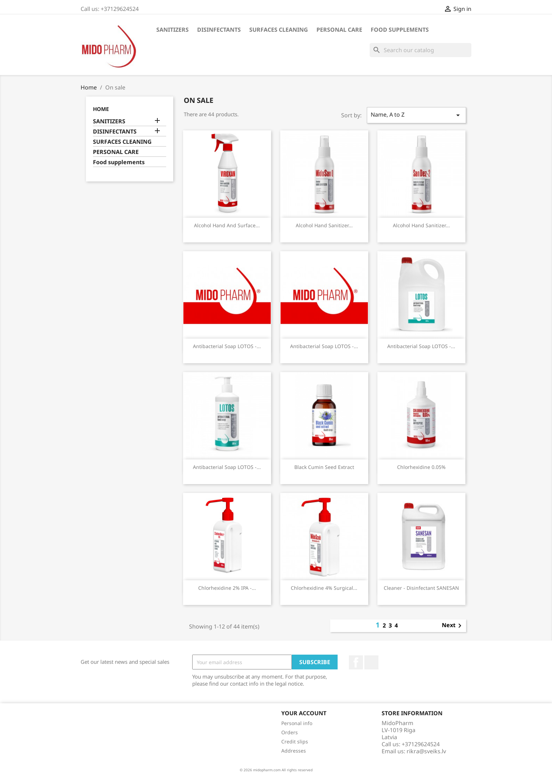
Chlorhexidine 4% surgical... (324, 588)
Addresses (293, 750)
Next (453, 626)
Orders (289, 732)
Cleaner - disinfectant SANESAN (421, 588)
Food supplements (400, 29)
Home (101, 108)
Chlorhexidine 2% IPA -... (227, 588)
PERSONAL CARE (339, 29)
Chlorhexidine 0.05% (421, 467)
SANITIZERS (172, 29)
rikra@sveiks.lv (426, 751)
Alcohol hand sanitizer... (324, 225)
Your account (303, 713)
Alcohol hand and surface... (227, 225)
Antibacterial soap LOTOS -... (227, 346)
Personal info (296, 723)
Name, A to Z (416, 115)
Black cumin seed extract (324, 467)
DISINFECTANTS (219, 29)
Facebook (356, 662)
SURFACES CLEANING (278, 29)
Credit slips (294, 741)
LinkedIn (371, 662)
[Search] (420, 50)
